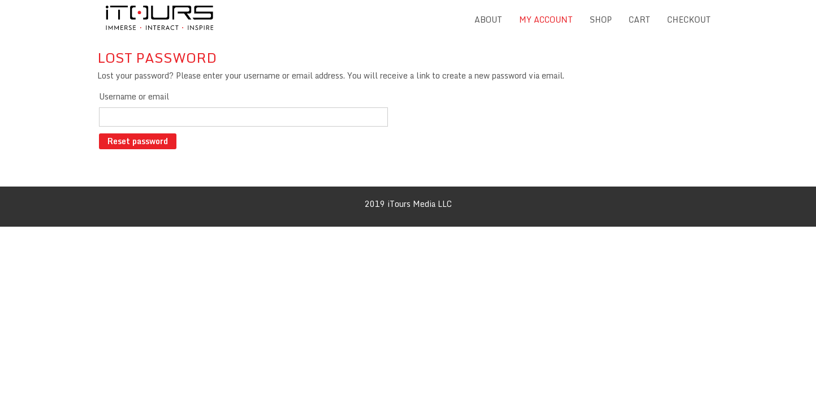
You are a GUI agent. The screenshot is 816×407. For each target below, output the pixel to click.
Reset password (137, 141)
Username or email (134, 96)
